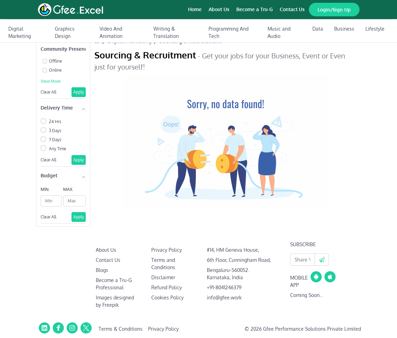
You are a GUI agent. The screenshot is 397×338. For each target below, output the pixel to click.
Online (55, 70)
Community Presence (63, 49)
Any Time (57, 148)
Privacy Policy (166, 250)
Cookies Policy (167, 297)
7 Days (55, 139)
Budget (49, 175)
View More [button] (51, 81)
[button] (321, 260)
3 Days (55, 130)
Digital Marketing (19, 32)
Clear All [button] (48, 92)
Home (195, 9)
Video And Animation (111, 32)
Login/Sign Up (334, 10)
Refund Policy (166, 287)
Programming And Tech (228, 32)
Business (344, 29)
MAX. (68, 189)
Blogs (102, 270)
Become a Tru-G (254, 9)
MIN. (45, 189)
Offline (55, 61)
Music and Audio (279, 32)
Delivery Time (57, 108)
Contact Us (292, 9)
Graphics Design (65, 32)
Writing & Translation (166, 32)
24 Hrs (55, 121)
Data (317, 29)
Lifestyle (375, 29)
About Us (219, 9)
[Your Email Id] (302, 260)
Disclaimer (163, 277)
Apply (78, 92)
